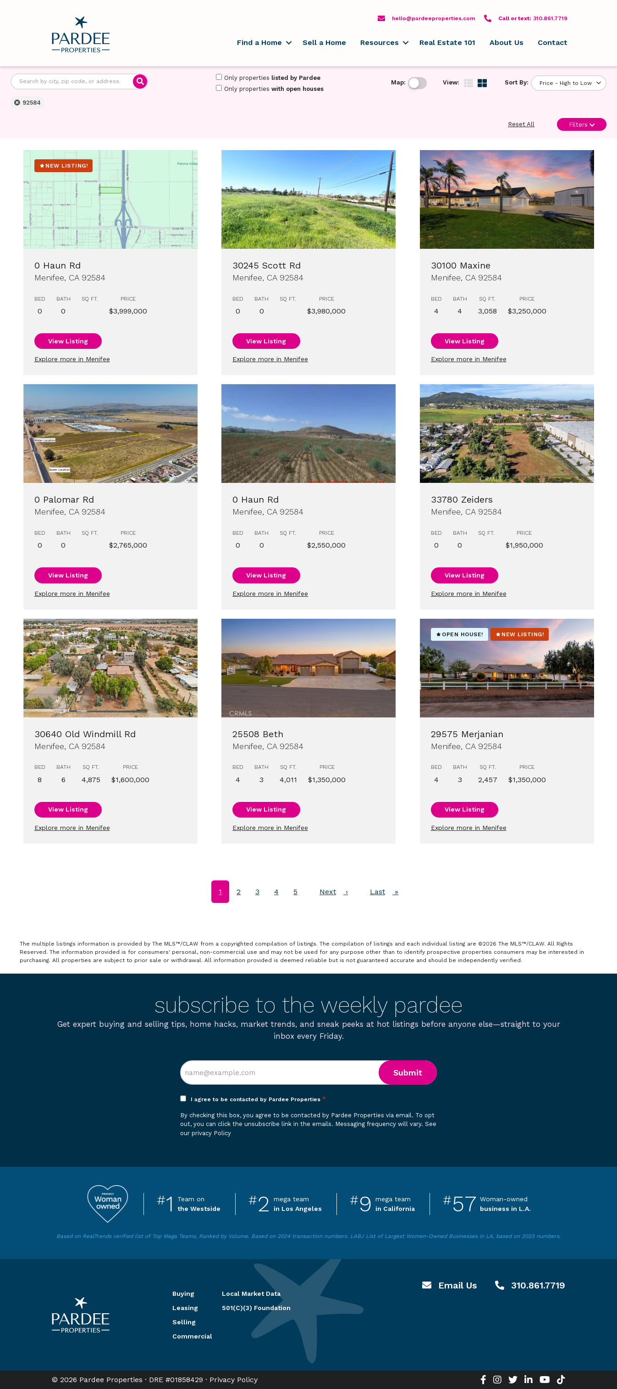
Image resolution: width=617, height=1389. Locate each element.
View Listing (68, 341)
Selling (184, 1322)
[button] (288, 43)
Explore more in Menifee (72, 359)
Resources (379, 42)
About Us (506, 42)
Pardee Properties (81, 34)
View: (451, 82)
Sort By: (517, 82)
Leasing (185, 1307)
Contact (552, 42)
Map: (398, 82)
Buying (183, 1293)
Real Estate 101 (447, 42)
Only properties (268, 77)
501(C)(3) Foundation (256, 1307)
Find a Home (259, 42)
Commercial (186, 1336)
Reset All (521, 124)
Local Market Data (251, 1293)
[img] (468, 83)
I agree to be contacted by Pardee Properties (258, 1099)
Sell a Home (324, 42)
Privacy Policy (233, 1379)
